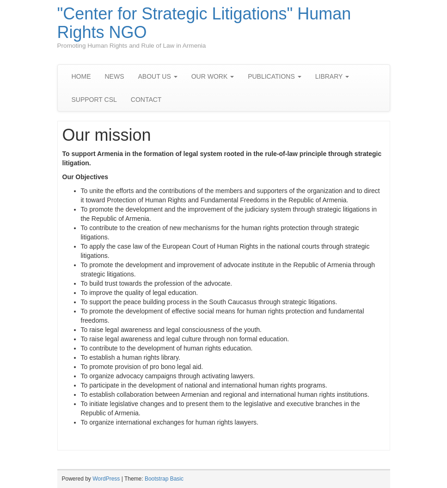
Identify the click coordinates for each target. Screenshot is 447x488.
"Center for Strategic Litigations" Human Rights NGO (204, 23)
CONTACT (146, 99)
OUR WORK (212, 76)
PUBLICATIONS (274, 76)
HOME (81, 76)
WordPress (106, 478)
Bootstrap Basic (164, 478)
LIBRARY (332, 76)
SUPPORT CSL (94, 99)
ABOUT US (158, 76)
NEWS (114, 76)
